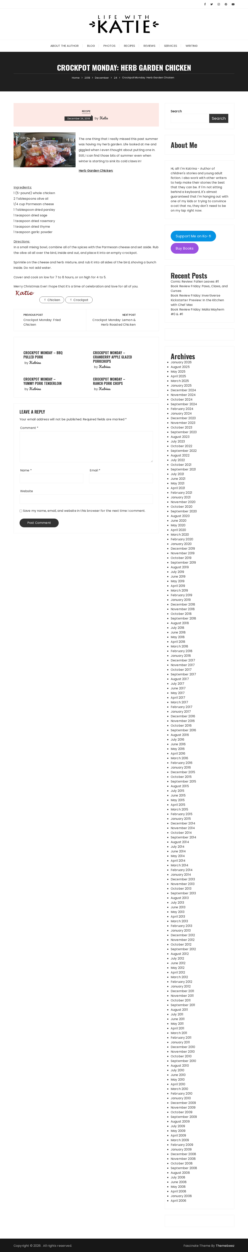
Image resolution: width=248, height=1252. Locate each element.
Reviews (149, 46)
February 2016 (181, 763)
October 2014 (181, 832)
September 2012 (183, 949)
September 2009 (184, 1117)
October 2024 (182, 399)
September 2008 (184, 1168)
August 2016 (180, 735)
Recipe (86, 111)
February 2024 (182, 409)
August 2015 (180, 786)
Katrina (35, 362)
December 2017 (183, 660)
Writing (192, 46)
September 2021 (183, 469)
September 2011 (183, 1005)
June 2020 (178, 520)
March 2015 (179, 809)
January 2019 (181, 600)
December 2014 (183, 823)
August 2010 (180, 1065)
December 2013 (183, 879)
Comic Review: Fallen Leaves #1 (195, 281)
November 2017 (183, 665)
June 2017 (178, 688)
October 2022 (181, 446)
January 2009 (181, 1149)
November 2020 (183, 502)
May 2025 (178, 371)
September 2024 (184, 404)
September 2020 (184, 511)
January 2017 (181, 711)
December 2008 (183, 1154)
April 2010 (178, 1084)
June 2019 (178, 576)
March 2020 (180, 534)
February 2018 (181, 651)
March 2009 (180, 1140)
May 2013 (177, 912)
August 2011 (179, 1009)
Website (26, 491)
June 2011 (178, 1019)
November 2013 (183, 884)
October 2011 (181, 1000)
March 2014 (180, 865)
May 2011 (177, 1023)
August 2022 (180, 455)
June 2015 (178, 795)
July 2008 (178, 1177)
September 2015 (183, 781)
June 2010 (178, 1075)
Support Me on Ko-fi (193, 236)
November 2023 (183, 423)
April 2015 (178, 805)
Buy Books (185, 248)
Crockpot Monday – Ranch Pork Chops (109, 381)
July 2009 (178, 1126)
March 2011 (179, 1033)
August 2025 (180, 367)
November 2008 (183, 1159)
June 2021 (178, 478)
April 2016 (178, 753)
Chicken (53, 300)
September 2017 (183, 674)
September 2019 (183, 562)
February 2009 (182, 1145)
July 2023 (178, 441)
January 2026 (181, 362)
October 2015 (181, 777)
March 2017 (179, 702)
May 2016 (178, 749)
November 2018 (183, 609)
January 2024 (181, 413)
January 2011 (180, 1042)
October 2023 (181, 427)
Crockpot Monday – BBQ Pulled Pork (43, 354)
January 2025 (181, 385)
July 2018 (177, 628)
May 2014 (178, 856)
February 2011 (181, 1037)
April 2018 (178, 641)
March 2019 (179, 590)
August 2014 (180, 842)
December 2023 (183, 418)
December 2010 (183, 1047)
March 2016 (179, 758)
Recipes (129, 46)
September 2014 (183, 837)
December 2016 (183, 716)
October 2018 (181, 614)
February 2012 (181, 982)
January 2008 (181, 1196)
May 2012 (177, 968)
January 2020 (181, 544)
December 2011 (182, 991)
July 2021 (177, 474)
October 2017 (181, 669)
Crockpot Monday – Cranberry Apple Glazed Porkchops (113, 357)
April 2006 (178, 1200)
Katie (103, 118)
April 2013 (178, 916)
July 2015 (177, 791)
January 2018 (181, 655)
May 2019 (177, 581)
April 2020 (178, 530)
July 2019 (177, 572)
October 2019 (181, 558)
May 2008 (178, 1186)
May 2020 (178, 525)
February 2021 (181, 492)
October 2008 (182, 1163)
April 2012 (178, 972)
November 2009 (183, 1107)
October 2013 (181, 888)
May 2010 (178, 1079)
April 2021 (178, 488)
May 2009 (178, 1131)
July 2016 (177, 739)
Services (170, 46)
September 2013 (183, 893)
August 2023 (180, 437)
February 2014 (182, 870)
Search (176, 111)
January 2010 (181, 1098)
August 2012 (180, 954)
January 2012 (181, 986)
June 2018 (178, 632)
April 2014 (178, 860)
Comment (29, 428)
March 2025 (180, 381)
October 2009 (181, 1112)
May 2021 (177, 483)
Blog (91, 46)
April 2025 (178, 376)
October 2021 (181, 464)
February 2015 (181, 814)
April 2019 (178, 586)
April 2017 (178, 697)
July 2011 (177, 1014)
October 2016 (181, 725)
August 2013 (180, 898)
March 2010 (179, 1089)
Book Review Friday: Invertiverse (195, 295)
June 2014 (178, 851)
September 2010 (183, 1061)
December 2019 (183, 548)
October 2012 (181, 944)
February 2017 (181, 707)
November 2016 (183, 721)
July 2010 (177, 1070)
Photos (109, 46)
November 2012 (183, 940)
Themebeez (225, 1245)
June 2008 (179, 1182)
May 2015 (178, 800)
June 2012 (178, 963)
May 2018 (178, 637)
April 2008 (178, 1191)
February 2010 (181, 1093)
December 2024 (183, 390)
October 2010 (181, 1056)
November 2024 (183, 395)
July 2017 (177, 683)
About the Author (64, 46)
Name (26, 470)
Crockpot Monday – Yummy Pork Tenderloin (42, 381)
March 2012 (179, 977)
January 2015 (181, 818)
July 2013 (177, 902)
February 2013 (181, 926)
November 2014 (183, 828)
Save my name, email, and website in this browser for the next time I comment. (84, 511)
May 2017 (178, 693)
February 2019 (181, 595)
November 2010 (183, 1051)
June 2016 (178, 744)
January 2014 (181, 874)
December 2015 (183, 772)
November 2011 (182, 995)
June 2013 (178, 907)
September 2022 (184, 451)
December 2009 (183, 1103)
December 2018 (183, 604)
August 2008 (180, 1172)
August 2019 (180, 567)
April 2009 (178, 1135)
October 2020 (181, 506)
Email (95, 470)
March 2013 (179, 921)
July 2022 (178, 460)
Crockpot (80, 300)
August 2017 (180, 679)
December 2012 (183, 935)
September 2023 (184, 432)
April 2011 (177, 1028)
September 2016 (183, 730)
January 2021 (181, 497)
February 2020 (182, 539)
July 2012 (177, 958)
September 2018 (183, 618)
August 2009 (180, 1121)
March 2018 (179, 646)
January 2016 (181, 767)
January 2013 (181, 930)
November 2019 (183, 553)
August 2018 (180, 623)
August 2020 (180, 516)
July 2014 (177, 846)
